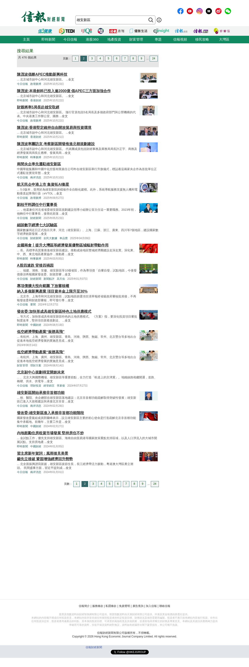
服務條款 (97, 606)
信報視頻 (180, 39)
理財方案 (35, 365)
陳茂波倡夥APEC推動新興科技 (42, 74)
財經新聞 (35, 218)
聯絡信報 (164, 606)
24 (153, 58)
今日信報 (70, 39)
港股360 (92, 39)
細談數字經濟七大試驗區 (37, 225)
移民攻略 (202, 39)
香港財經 (35, 100)
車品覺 (64, 238)
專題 (158, 39)
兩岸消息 (35, 177)
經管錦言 (48, 385)
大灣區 (224, 39)
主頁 (26, 39)
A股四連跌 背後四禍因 (35, 265)
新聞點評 (48, 278)
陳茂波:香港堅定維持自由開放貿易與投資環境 (54, 128)
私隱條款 (111, 606)
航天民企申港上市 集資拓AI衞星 (43, 184)
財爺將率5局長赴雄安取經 (38, 107)
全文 (71, 79)
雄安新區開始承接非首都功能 (41, 393)
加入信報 (151, 606)
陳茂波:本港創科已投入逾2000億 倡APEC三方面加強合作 (64, 91)
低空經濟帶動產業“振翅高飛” (41, 332)
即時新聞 (48, 39)
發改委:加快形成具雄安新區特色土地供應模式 (54, 311)
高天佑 (61, 278)
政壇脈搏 (35, 84)
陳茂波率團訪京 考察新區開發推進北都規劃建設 (56, 144)
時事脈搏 (35, 157)
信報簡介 (84, 606)
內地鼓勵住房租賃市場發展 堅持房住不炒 (50, 433)
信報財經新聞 (94, 647)
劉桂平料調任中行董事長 (37, 205)
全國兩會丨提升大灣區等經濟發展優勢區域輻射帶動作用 (62, 245)
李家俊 (61, 385)
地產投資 (114, 39)
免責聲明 (124, 606)
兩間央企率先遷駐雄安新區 (39, 164)
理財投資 (35, 385)
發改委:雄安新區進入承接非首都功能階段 (50, 413)
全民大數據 (50, 238)
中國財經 (35, 325)
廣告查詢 (138, 606)
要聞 (33, 304)
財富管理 (136, 39)
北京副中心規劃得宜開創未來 (41, 372)
